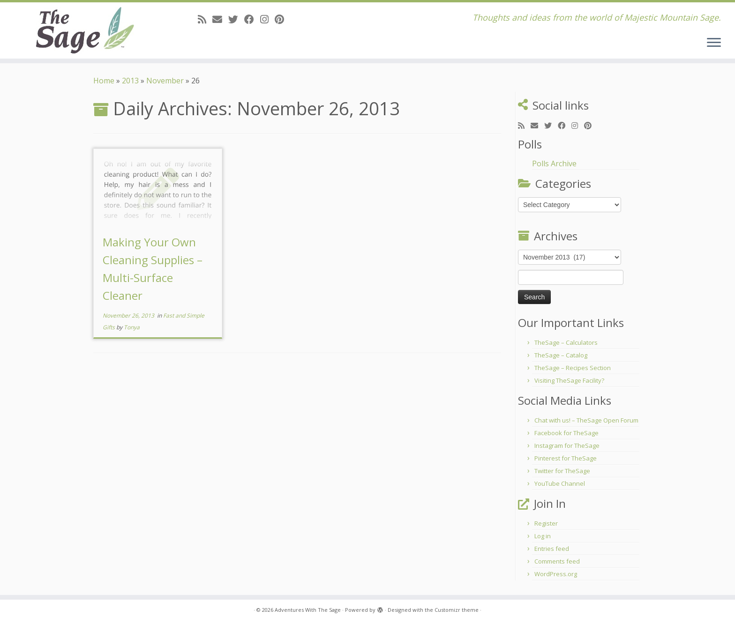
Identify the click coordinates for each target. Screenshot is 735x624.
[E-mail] (220, 19)
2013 (130, 80)
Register (546, 523)
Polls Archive (554, 163)
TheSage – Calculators (566, 342)
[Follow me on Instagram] (267, 19)
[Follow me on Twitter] (236, 19)
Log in (542, 536)
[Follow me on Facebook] (252, 19)
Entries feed (551, 548)
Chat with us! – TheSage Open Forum (586, 420)
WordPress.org (555, 574)
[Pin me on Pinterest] (282, 19)
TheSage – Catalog (560, 355)
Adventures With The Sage (308, 609)
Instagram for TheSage (567, 445)
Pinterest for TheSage (565, 458)
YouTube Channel (559, 483)
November (165, 80)
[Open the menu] (714, 43)
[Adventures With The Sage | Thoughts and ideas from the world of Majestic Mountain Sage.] (85, 30)
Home (103, 80)
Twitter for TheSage (562, 471)
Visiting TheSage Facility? (569, 380)
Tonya (132, 327)
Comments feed (557, 561)
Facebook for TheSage (566, 433)
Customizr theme (457, 609)
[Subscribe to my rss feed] (205, 19)
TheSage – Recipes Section (572, 368)
